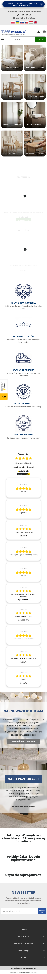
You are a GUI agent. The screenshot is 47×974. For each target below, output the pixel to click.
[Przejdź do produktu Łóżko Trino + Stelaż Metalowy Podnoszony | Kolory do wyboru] (23, 200)
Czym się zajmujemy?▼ (23, 875)
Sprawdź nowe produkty (23, 741)
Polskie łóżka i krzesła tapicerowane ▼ (23, 858)
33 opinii (28, 463)
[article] (23, 488)
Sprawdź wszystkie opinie (23, 467)
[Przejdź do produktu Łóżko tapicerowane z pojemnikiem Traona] (23, 253)
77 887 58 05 (24, 15)
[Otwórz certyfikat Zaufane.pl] (23, 459)
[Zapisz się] (42, 911)
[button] (2, 39)
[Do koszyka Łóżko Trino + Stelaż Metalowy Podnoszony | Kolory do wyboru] (23, 220)
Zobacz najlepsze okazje (23, 806)
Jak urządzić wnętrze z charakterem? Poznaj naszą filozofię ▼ (23, 838)
